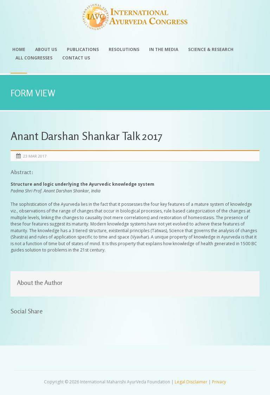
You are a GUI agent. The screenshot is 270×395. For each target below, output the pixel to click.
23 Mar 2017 (34, 156)
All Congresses (33, 58)
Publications (83, 49)
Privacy (219, 382)
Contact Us (76, 58)
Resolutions (124, 49)
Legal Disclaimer (191, 382)
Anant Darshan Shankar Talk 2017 (86, 135)
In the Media (163, 49)
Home (18, 49)
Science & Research (210, 49)
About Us (46, 49)
